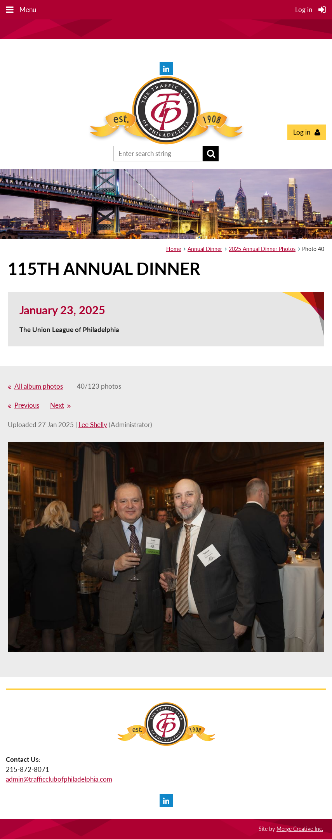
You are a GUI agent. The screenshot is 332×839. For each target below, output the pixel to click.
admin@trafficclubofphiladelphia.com (59, 779)
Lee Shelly (92, 424)
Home (173, 249)
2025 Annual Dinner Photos (262, 249)
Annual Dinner (205, 249)
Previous (26, 405)
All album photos (38, 386)
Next (57, 405)
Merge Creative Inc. (299, 828)
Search (211, 153)
